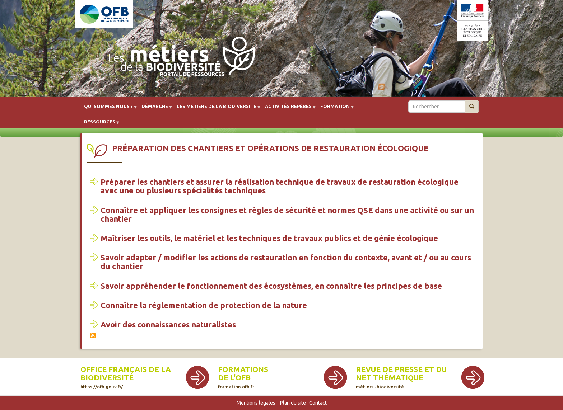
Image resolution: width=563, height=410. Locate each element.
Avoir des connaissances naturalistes (168, 324)
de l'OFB (234, 377)
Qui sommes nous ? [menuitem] (108, 109)
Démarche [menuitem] (154, 109)
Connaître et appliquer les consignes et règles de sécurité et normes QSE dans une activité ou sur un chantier (287, 214)
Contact (318, 403)
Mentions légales (256, 403)
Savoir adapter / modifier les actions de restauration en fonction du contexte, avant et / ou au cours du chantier (286, 261)
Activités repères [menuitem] (288, 109)
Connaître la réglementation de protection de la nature (204, 305)
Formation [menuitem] (335, 109)
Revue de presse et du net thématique (401, 373)
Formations (243, 369)
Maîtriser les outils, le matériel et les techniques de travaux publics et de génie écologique (269, 238)
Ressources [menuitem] (100, 124)
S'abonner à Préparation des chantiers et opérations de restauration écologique (93, 335)
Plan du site (293, 403)
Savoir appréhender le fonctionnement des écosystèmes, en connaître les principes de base (271, 285)
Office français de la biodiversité (125, 373)
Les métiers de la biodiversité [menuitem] (216, 109)
